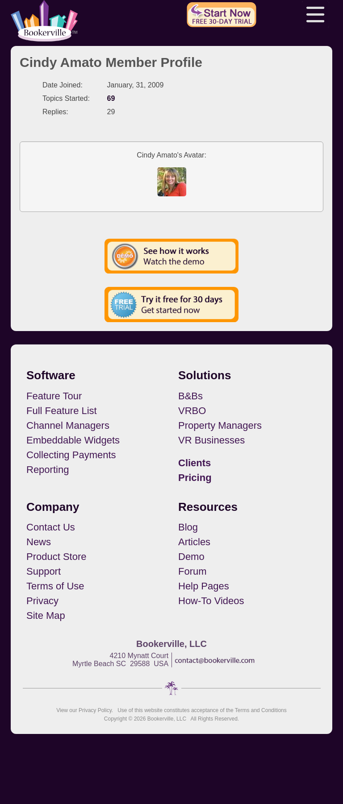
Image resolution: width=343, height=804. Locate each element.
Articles (194, 541)
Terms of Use (55, 586)
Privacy (42, 600)
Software (50, 375)
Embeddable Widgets (73, 440)
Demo (191, 556)
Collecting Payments (71, 454)
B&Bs (190, 396)
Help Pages (203, 586)
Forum (192, 571)
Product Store (56, 556)
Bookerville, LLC (166, 719)
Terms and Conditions (261, 710)
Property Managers (220, 425)
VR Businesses (211, 440)
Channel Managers (67, 425)
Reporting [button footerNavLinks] (47, 469)
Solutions (204, 375)
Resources (208, 507)
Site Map (45, 615)
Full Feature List (61, 410)
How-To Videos (211, 600)
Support (43, 571)
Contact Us (50, 527)
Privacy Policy (95, 710)
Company (52, 507)
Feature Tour (54, 396)
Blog (188, 527)
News (38, 541)
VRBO (192, 410)
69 (111, 98)
